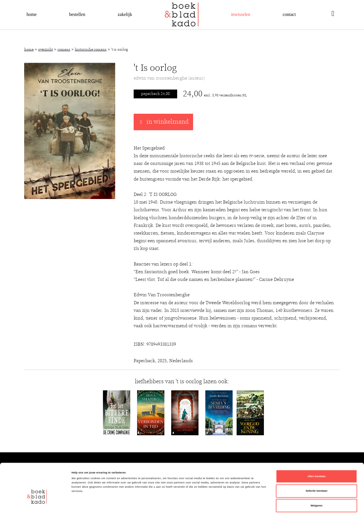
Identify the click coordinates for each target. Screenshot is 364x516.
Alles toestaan (316, 450)
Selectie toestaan (316, 465)
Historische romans (91, 49)
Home (31, 14)
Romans (63, 49)
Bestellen (77, 14)
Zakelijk (125, 14)
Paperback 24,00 (155, 93)
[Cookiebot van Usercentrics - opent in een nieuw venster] (37, 506)
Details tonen (241, 506)
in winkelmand (163, 122)
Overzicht (45, 49)
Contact (289, 14)
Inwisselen (240, 14)
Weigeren (316, 479)
